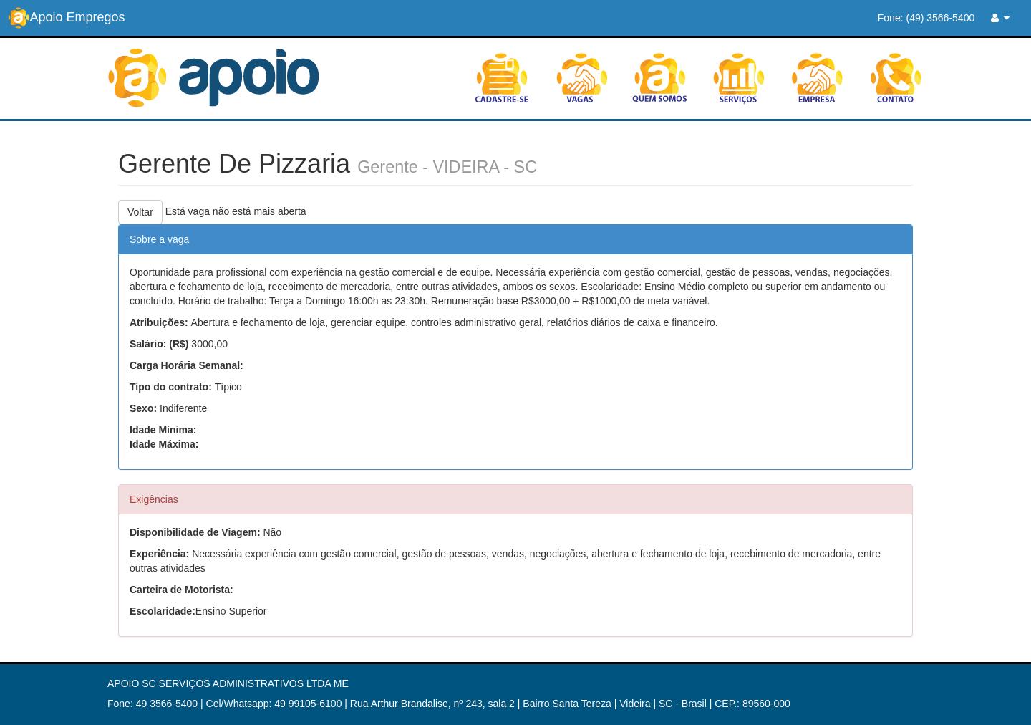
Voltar (140, 212)
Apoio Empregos (66, 18)
